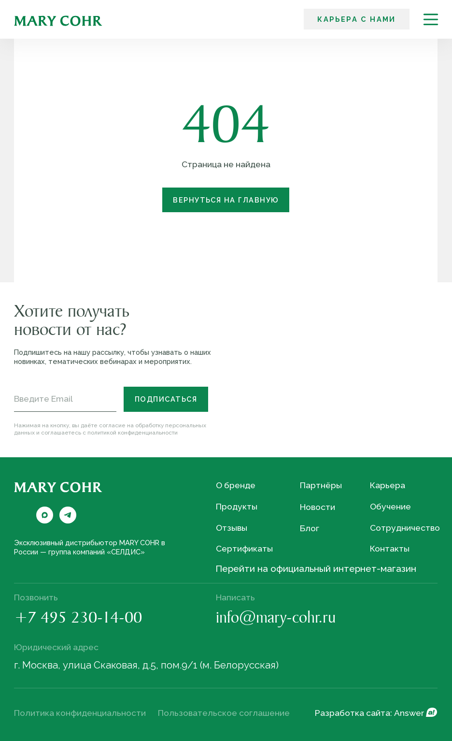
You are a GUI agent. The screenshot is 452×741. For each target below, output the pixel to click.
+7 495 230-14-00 (78, 618)
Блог (309, 528)
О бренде (235, 485)
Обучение (390, 506)
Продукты (236, 506)
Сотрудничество (405, 528)
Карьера (387, 485)
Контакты (390, 548)
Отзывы (231, 528)
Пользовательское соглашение (224, 713)
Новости (317, 507)
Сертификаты (244, 548)
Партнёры (321, 485)
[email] (65, 399)
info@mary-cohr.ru (276, 618)
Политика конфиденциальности (80, 713)
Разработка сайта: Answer (369, 713)
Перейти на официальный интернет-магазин (315, 568)
